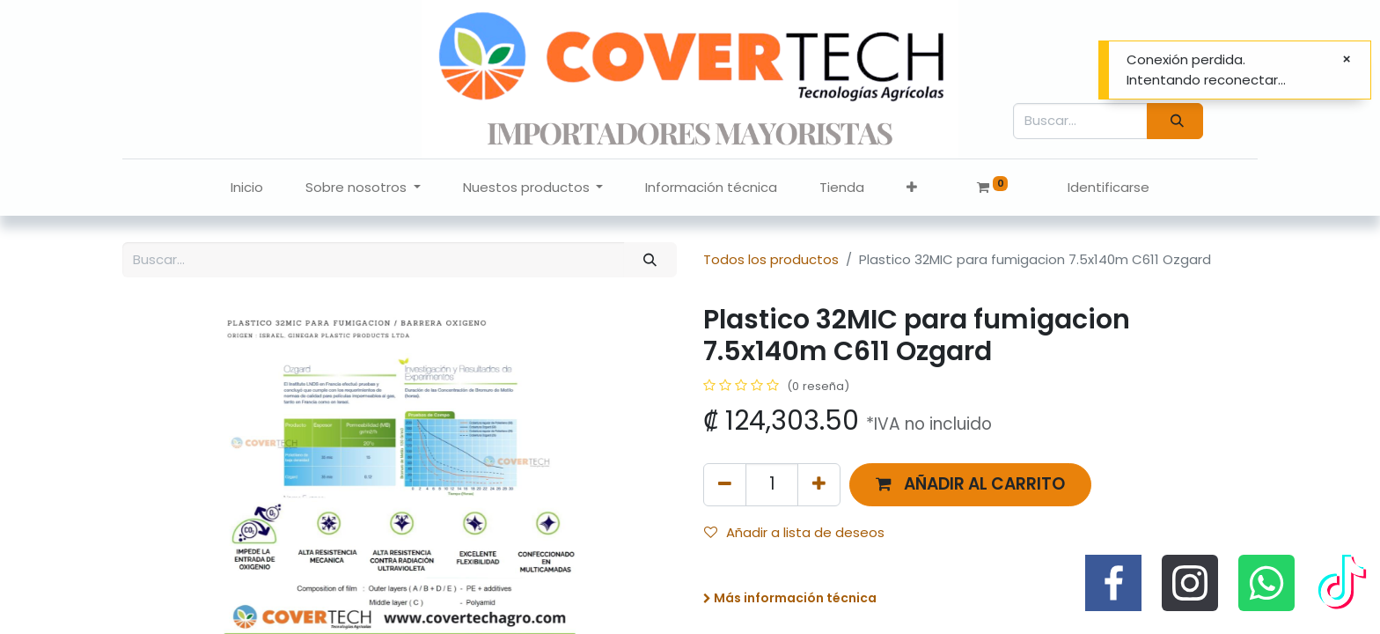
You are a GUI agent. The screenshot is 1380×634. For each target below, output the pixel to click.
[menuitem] (246, 188)
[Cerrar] (1346, 59)
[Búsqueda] (1175, 121)
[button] (911, 188)
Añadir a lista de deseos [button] (794, 532)
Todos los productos (771, 259)
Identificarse (1108, 187)
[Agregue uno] (818, 484)
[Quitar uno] (724, 484)
